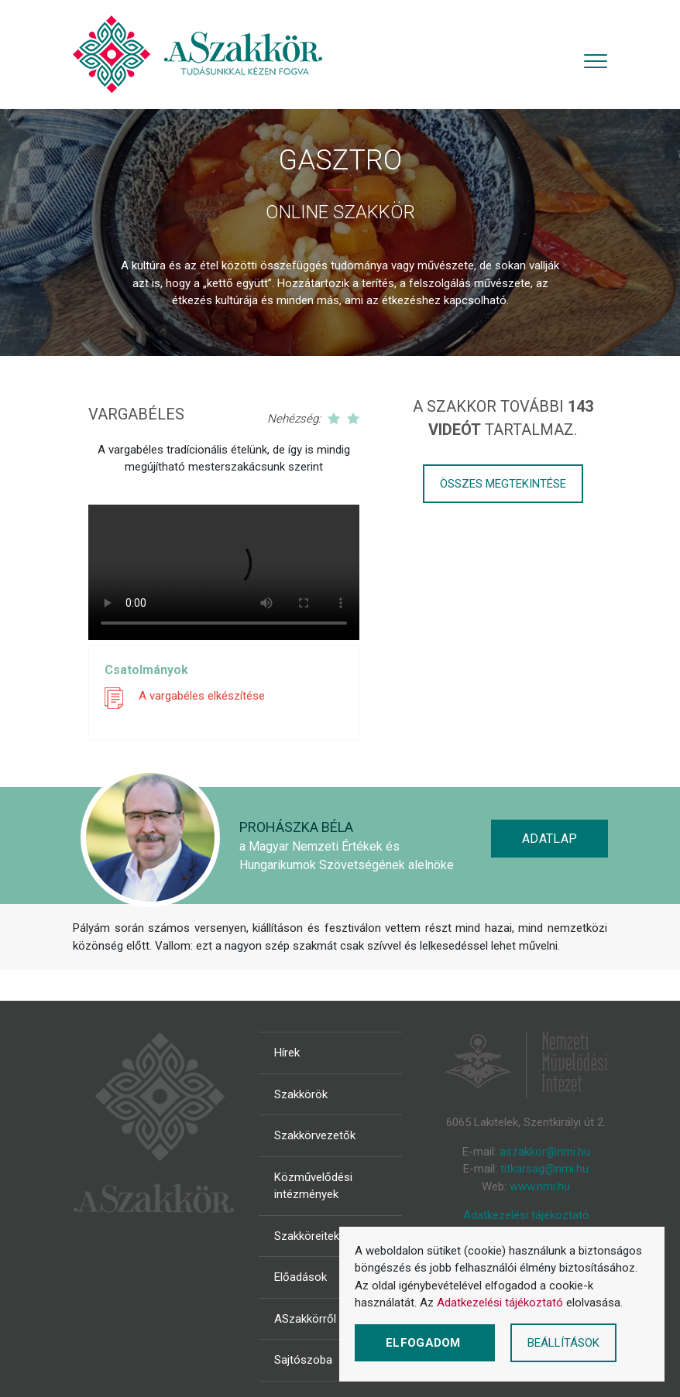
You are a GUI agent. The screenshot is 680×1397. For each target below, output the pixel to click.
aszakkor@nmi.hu (545, 1152)
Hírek (287, 1053)
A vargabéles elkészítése (202, 696)
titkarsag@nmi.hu (544, 1169)
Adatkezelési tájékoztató (526, 1215)
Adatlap (549, 838)
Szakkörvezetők (314, 1135)
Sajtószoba (303, 1360)
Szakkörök (301, 1094)
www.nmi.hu (540, 1186)
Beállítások (563, 1343)
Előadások (300, 1277)
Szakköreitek (306, 1236)
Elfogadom (425, 1343)
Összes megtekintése (503, 484)
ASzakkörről (305, 1319)
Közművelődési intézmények (313, 1186)
